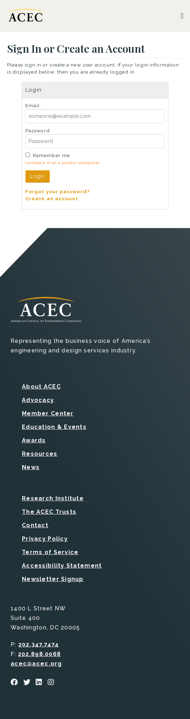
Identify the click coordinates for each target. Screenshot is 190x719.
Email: (33, 105)
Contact (35, 525)
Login (37, 176)
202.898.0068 (39, 654)
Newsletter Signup (53, 579)
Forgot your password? (57, 191)
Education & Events (54, 427)
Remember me (51, 155)
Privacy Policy (45, 538)
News (31, 467)
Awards (34, 440)
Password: (38, 130)
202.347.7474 (38, 644)
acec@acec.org (36, 663)
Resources (40, 453)
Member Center (48, 413)
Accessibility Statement (62, 565)
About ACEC (41, 386)
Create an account (51, 198)
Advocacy (38, 400)
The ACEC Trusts (49, 511)
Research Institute (53, 498)
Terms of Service (50, 552)
